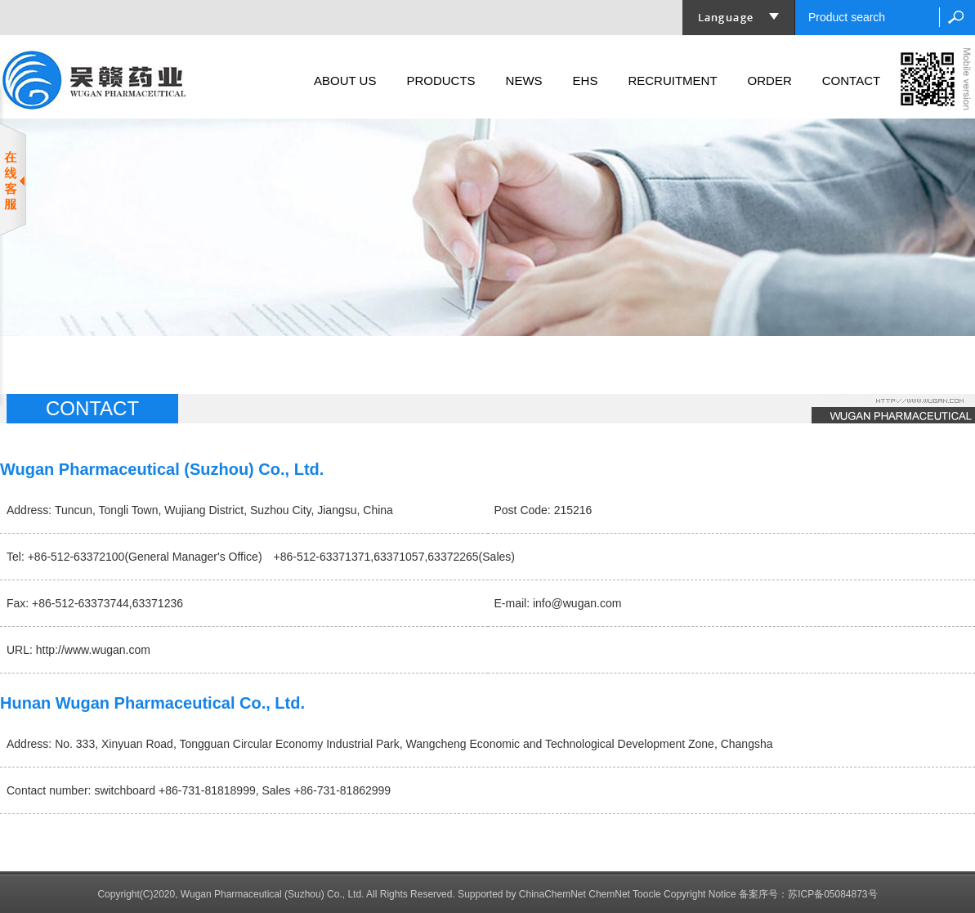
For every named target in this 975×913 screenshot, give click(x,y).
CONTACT (851, 80)
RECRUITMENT (672, 80)
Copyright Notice (700, 894)
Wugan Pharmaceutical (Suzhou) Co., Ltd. (273, 894)
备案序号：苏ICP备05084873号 (808, 894)
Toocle (647, 894)
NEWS (524, 80)
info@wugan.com (577, 603)
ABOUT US (345, 80)
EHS (585, 80)
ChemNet (609, 894)
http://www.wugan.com (93, 649)
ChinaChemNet (552, 894)
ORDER (770, 80)
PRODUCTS (440, 80)
